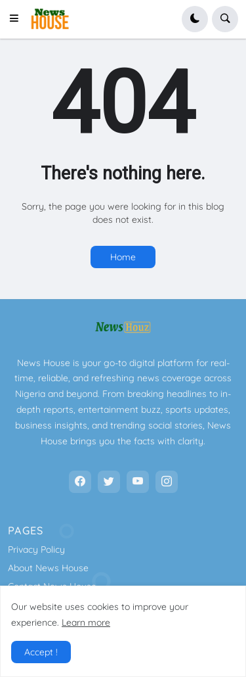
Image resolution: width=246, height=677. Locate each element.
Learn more (86, 622)
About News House (48, 568)
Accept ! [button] (41, 652)
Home (123, 257)
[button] (18, 19)
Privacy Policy (36, 549)
